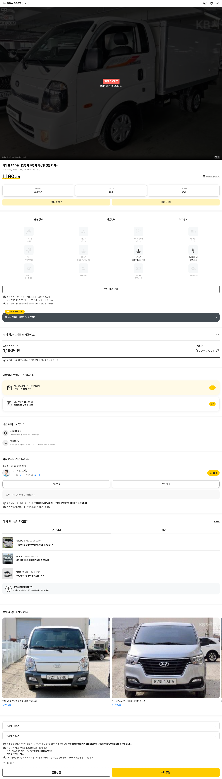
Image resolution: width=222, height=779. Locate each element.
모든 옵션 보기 (111, 289)
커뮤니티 (57, 530)
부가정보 (183, 219)
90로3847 (18, 3)
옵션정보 (38, 219)
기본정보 (111, 219)
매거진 (165, 530)
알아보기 (111, 388)
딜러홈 (212, 473)
